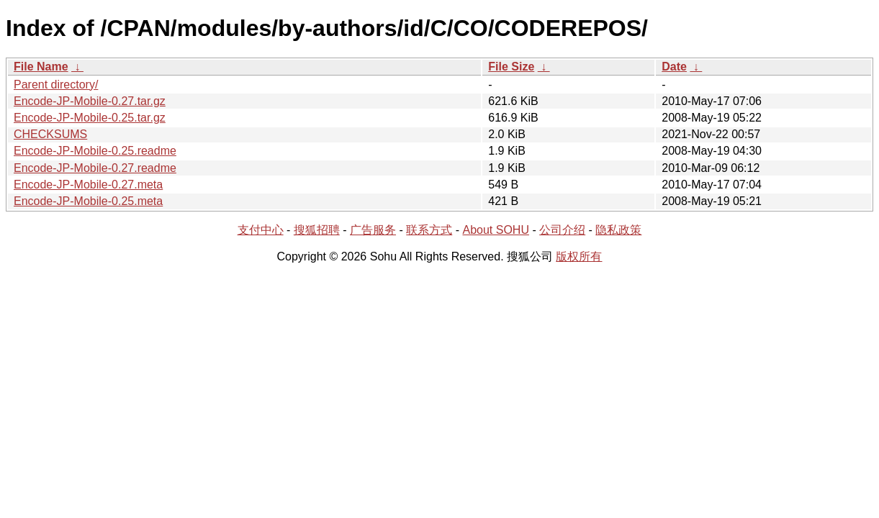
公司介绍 (562, 230)
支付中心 (261, 230)
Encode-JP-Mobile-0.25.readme (95, 151)
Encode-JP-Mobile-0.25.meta (88, 201)
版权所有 (579, 256)
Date (674, 66)
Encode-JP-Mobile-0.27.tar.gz (90, 101)
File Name (41, 66)
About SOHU (495, 230)
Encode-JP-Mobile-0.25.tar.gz (90, 118)
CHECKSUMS (50, 134)
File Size (511, 66)
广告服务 (373, 230)
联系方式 (429, 230)
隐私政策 (618, 230)
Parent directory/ (56, 84)
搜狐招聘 (317, 230)
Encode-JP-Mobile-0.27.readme (95, 168)
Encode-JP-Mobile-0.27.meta (88, 184)
